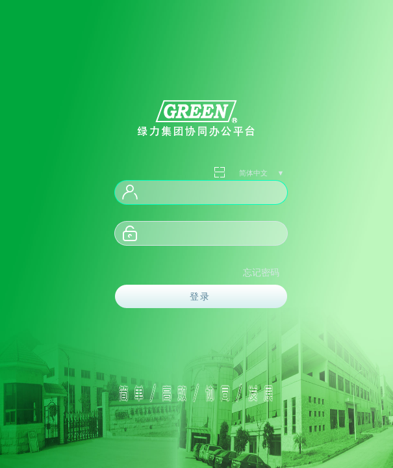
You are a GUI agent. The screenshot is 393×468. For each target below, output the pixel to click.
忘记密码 (261, 273)
